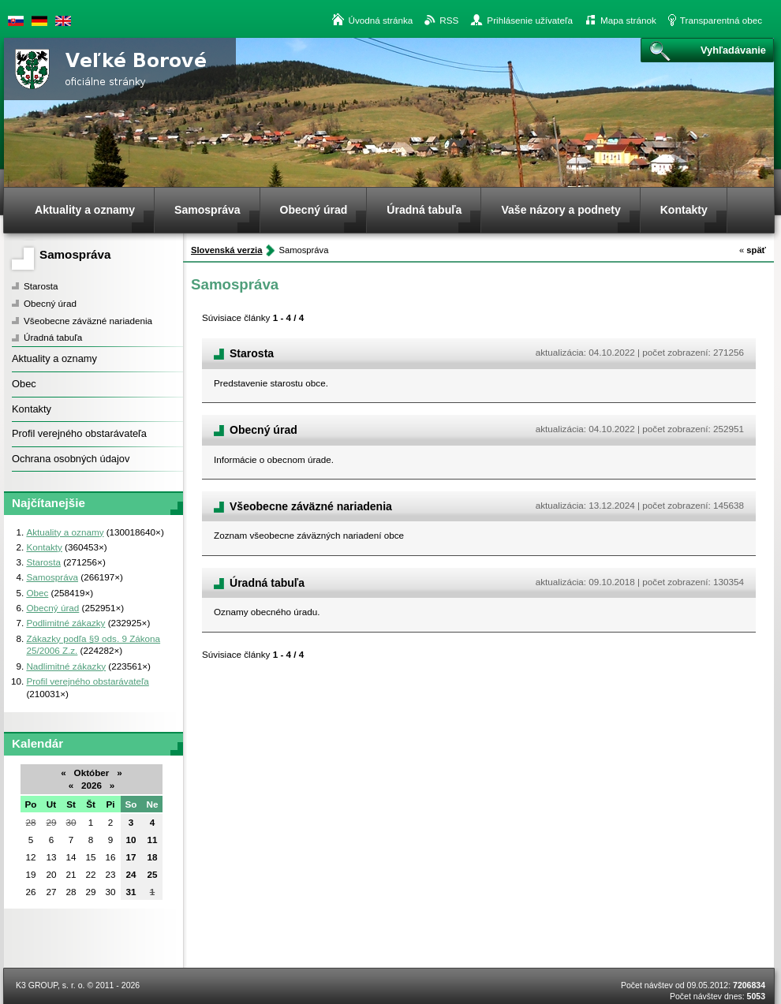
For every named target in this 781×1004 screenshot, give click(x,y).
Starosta (41, 286)
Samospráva (74, 254)
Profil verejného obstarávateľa (79, 433)
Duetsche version (39, 21)
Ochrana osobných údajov (70, 459)
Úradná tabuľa (53, 337)
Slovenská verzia (16, 21)
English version (63, 21)
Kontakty (31, 409)
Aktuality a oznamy (54, 358)
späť (752, 250)
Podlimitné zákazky (65, 623)
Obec (24, 384)
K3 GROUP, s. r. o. (50, 985)
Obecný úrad (50, 303)
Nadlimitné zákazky (66, 666)
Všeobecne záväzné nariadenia (88, 320)
